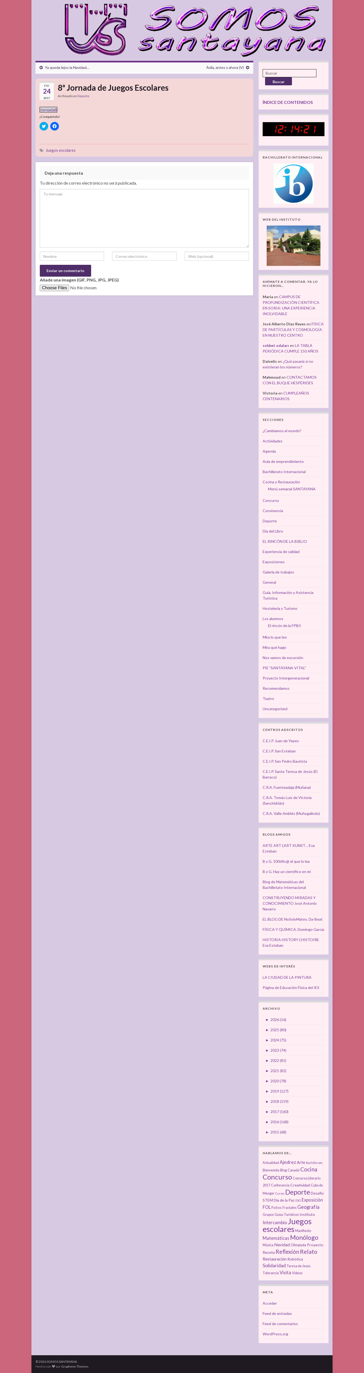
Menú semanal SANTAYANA (292, 489)
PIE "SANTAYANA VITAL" (284, 668)
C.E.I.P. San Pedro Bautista (285, 761)
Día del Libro (273, 531)
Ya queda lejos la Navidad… (67, 67)
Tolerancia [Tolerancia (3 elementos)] (271, 1273)
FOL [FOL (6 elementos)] (267, 1207)
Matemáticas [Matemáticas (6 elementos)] (276, 1238)
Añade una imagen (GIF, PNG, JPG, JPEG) (79, 279)
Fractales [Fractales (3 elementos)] (290, 1208)
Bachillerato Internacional (284, 471)
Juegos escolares (61, 150)
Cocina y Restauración (281, 482)
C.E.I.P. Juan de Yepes (281, 740)
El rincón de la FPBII (284, 625)
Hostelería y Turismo (280, 608)
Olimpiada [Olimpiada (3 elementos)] (298, 1245)
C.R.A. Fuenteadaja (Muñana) (287, 787)
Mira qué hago (274, 647)
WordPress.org (275, 1334)
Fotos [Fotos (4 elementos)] (277, 1207)
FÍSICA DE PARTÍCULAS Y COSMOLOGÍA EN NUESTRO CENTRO (293, 329)
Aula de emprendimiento (283, 461)
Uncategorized (275, 708)
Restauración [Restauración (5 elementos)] (275, 1258)
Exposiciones (274, 561)
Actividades (273, 441)
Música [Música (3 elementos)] (268, 1245)
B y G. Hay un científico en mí (287, 871)
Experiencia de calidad (281, 551)
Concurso (271, 500)
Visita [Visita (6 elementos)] (285, 1272)
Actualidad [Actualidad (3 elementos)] (271, 1163)
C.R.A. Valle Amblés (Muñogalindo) (291, 813)
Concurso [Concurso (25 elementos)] (277, 1177)
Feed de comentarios (280, 1323)
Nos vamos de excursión (283, 657)
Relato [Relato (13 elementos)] (308, 1251)
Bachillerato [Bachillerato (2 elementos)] (314, 1162)
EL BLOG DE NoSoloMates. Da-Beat (293, 919)
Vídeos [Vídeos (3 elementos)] (297, 1273)
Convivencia (273, 510)
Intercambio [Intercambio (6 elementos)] (275, 1222)
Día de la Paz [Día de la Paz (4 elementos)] (284, 1200)
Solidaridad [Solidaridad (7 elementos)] (274, 1265)
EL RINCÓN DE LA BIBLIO (285, 541)
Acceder (270, 1303)
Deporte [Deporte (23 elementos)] (297, 1192)
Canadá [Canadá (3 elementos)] (293, 1170)
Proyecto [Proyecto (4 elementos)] (315, 1244)
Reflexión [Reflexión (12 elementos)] (287, 1251)
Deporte (83, 96)
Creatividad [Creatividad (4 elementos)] (300, 1185)
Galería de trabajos (278, 572)
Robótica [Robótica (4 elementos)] (295, 1259)
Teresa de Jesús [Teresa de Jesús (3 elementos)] (299, 1266)
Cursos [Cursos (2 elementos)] (279, 1193)
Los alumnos (273, 618)
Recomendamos (276, 688)
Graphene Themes (74, 1366)
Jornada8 (48, 109)
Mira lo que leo (275, 637)
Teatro (268, 698)
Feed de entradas (277, 1313)
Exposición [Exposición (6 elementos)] (312, 1200)
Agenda (269, 451)
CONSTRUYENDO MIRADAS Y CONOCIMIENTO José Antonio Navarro (290, 903)
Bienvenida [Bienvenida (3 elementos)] (271, 1170)
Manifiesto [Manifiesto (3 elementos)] (303, 1231)
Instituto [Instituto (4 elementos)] (307, 1214)
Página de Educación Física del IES (291, 987)
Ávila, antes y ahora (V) (225, 67)
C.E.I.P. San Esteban (279, 751)
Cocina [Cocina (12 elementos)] (308, 1169)
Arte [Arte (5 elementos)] (301, 1162)
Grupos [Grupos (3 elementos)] (268, 1215)
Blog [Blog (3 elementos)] (283, 1170)
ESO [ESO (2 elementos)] (298, 1200)
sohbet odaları (276, 345)
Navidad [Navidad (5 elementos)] (282, 1244)
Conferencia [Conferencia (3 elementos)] (280, 1185)
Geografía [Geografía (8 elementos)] (308, 1207)
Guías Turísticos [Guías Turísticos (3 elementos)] (286, 1215)
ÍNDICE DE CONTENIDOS (288, 102)
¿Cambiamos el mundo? (282, 430)
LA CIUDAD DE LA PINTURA (287, 977)
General (269, 582)
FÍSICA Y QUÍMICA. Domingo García (293, 929)
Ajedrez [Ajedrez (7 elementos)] (288, 1162)
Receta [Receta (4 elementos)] (269, 1252)
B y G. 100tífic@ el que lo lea (286, 861)
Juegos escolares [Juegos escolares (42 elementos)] (287, 1225)
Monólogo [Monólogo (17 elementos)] (304, 1237)
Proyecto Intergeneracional (286, 678)
